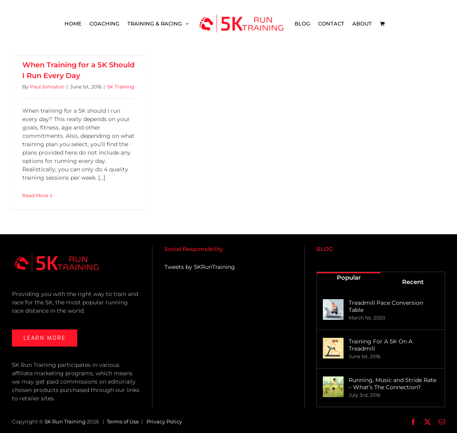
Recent (413, 282)
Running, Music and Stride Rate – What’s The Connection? (392, 383)
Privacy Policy (164, 421)
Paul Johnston (47, 87)
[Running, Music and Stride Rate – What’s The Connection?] (333, 386)
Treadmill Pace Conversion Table (386, 306)
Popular (349, 277)
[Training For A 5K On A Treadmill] (333, 348)
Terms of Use (123, 421)
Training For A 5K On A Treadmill (380, 345)
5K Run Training (65, 421)
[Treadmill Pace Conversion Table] (333, 309)
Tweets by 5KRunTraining (199, 266)
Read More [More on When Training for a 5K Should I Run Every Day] (35, 195)
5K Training (120, 87)
